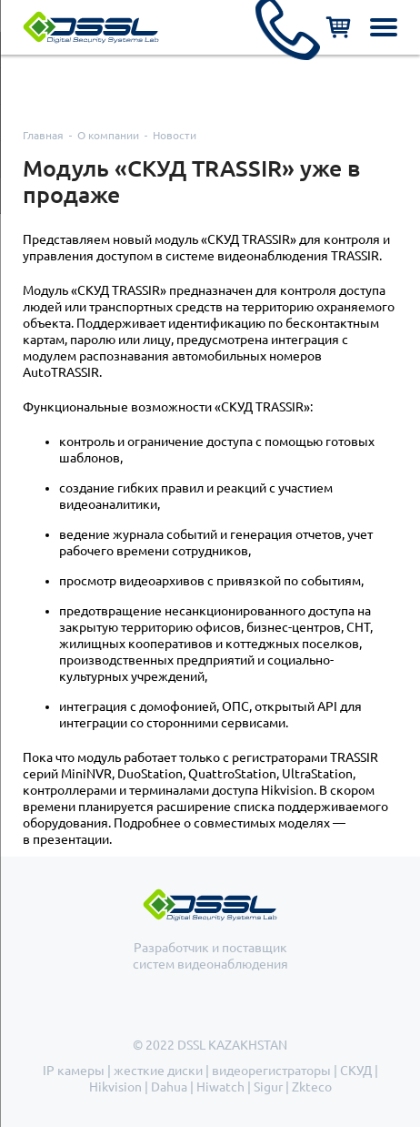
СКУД (356, 1070)
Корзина (338, 27)
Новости (174, 135)
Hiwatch (220, 1087)
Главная (43, 135)
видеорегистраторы (271, 1070)
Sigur (268, 1087)
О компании (108, 135)
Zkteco (312, 1087)
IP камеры (74, 1070)
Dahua (169, 1087)
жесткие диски (158, 1070)
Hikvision (115, 1087)
